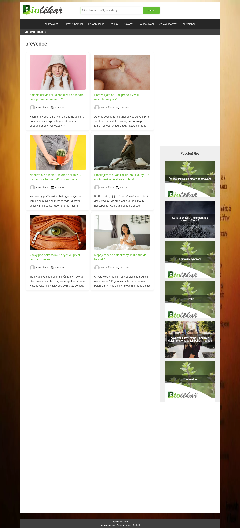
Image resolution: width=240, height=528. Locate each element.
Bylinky (114, 24)
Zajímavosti (51, 24)
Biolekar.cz (30, 32)
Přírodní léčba (96, 24)
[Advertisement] (90, 316)
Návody (128, 24)
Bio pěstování (146, 24)
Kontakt (136, 525)
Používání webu (123, 525)
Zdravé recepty (168, 24)
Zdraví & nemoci (73, 24)
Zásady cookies (107, 525)
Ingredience (189, 24)
